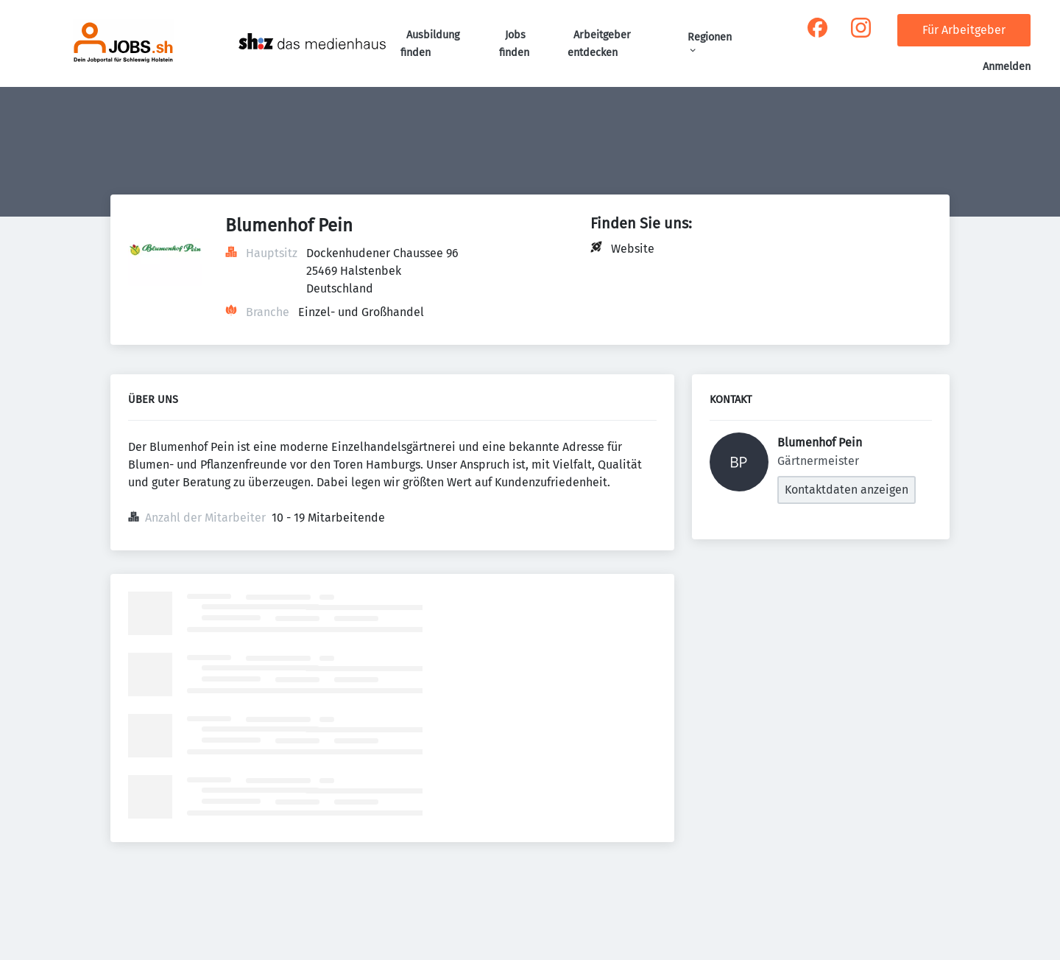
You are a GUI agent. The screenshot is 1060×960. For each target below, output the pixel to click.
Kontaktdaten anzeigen (846, 490)
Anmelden (1007, 66)
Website (632, 249)
